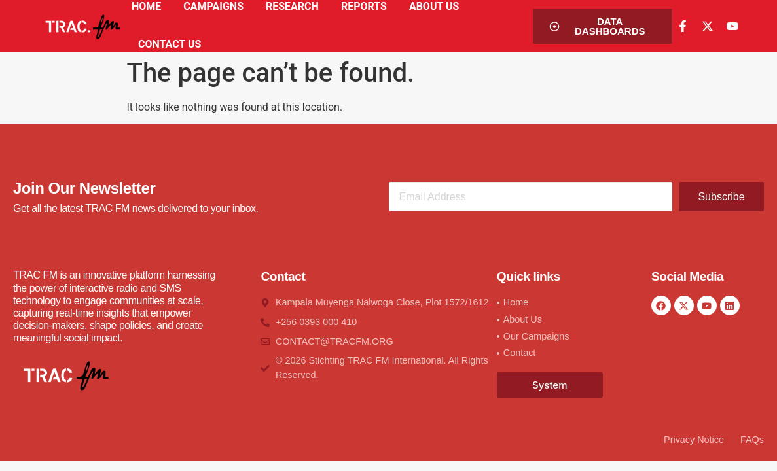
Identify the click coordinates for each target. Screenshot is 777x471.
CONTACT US (169, 44)
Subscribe (721, 196)
